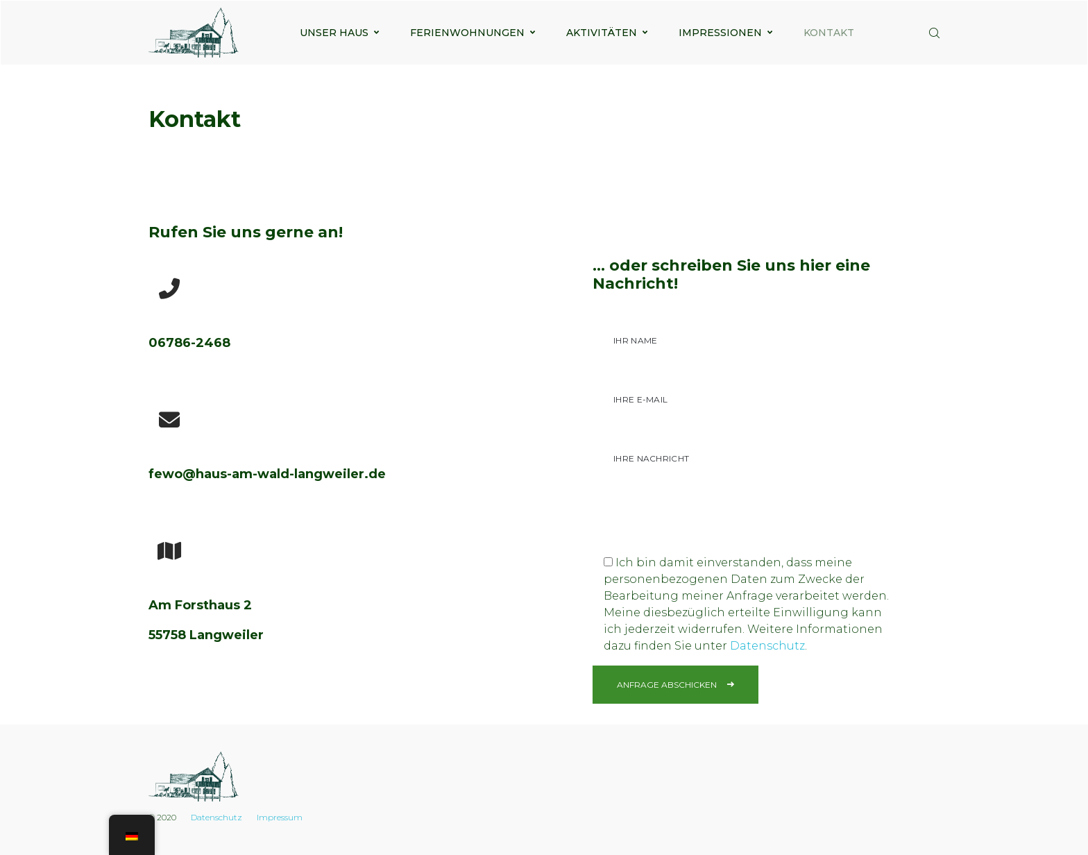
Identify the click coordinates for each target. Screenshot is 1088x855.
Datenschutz (767, 645)
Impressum (280, 817)
